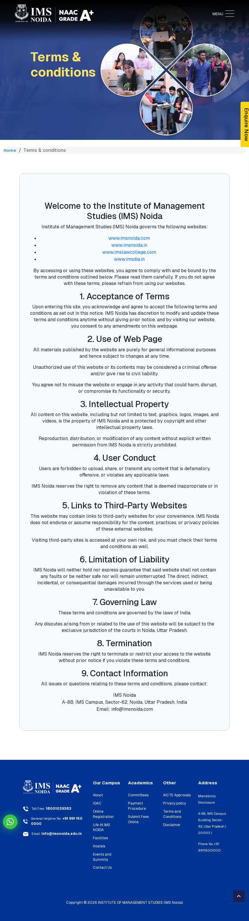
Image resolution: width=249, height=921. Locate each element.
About (97, 795)
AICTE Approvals (175, 795)
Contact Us (101, 859)
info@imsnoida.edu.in (60, 833)
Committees (136, 795)
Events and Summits (101, 849)
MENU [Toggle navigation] (223, 14)
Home (10, 150)
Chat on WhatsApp (10, 821)
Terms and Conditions (171, 813)
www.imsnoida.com (129, 238)
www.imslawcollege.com (129, 252)
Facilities (100, 831)
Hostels (98, 839)
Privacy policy (173, 803)
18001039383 (58, 809)
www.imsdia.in (129, 259)
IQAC (96, 803)
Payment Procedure (135, 805)
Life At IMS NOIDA (106, 823)
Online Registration (102, 813)
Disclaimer (171, 823)
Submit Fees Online (137, 818)
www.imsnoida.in (129, 245)
